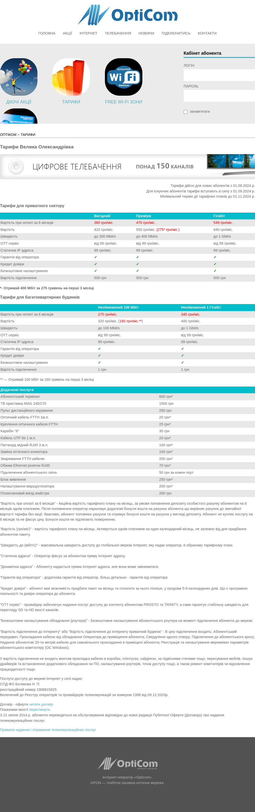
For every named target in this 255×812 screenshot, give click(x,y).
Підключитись (176, 33)
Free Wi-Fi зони (123, 101)
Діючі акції (18, 101)
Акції (67, 33)
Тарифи (71, 101)
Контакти (207, 33)
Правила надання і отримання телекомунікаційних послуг (48, 730)
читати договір (41, 704)
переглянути (39, 710)
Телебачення (118, 33)
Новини (146, 33)
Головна (46, 33)
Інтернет (88, 33)
